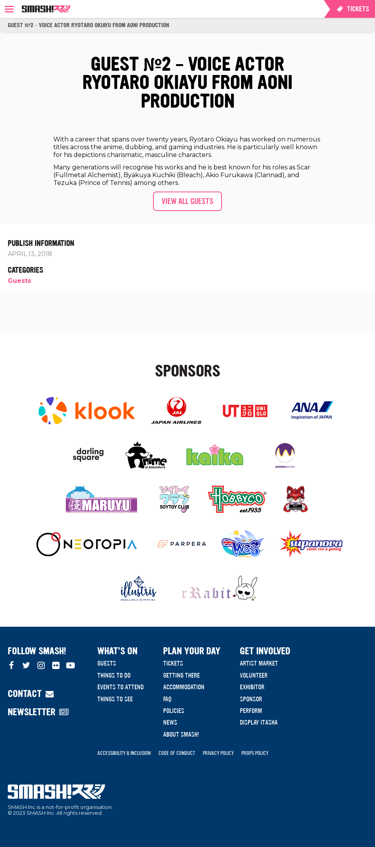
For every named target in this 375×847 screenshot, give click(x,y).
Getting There (181, 675)
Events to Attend (120, 687)
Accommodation (183, 687)
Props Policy (254, 753)
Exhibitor (252, 687)
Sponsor (251, 699)
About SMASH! (181, 734)
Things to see (115, 699)
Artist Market (259, 663)
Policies (173, 710)
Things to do (113, 675)
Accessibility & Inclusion (124, 753)
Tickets (173, 663)
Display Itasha (259, 722)
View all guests (187, 201)
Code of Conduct (176, 753)
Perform (251, 710)
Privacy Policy (218, 753)
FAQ (167, 699)
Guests (19, 280)
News (170, 722)
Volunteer (254, 675)
